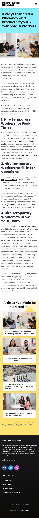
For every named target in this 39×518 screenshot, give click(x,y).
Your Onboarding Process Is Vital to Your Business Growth (18, 414)
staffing (7, 426)
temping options (8, 204)
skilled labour (27, 423)
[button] (35, 4)
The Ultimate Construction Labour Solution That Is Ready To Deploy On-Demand (19, 387)
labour (20, 423)
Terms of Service (24, 510)
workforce (18, 426)
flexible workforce (29, 155)
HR (17, 423)
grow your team (28, 226)
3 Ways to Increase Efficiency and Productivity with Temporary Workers (19, 333)
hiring (13, 423)
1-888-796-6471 (10, 460)
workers (12, 426)
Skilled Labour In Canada (23, 424)
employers (8, 423)
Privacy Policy (14, 510)
